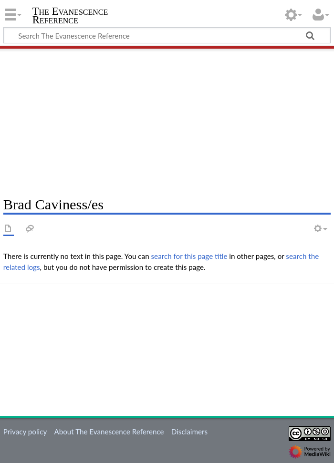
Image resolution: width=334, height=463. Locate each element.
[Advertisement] (167, 119)
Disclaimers (189, 431)
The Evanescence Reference (70, 15)
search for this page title (189, 256)
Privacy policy (25, 431)
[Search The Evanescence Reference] (167, 35)
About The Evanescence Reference (109, 431)
